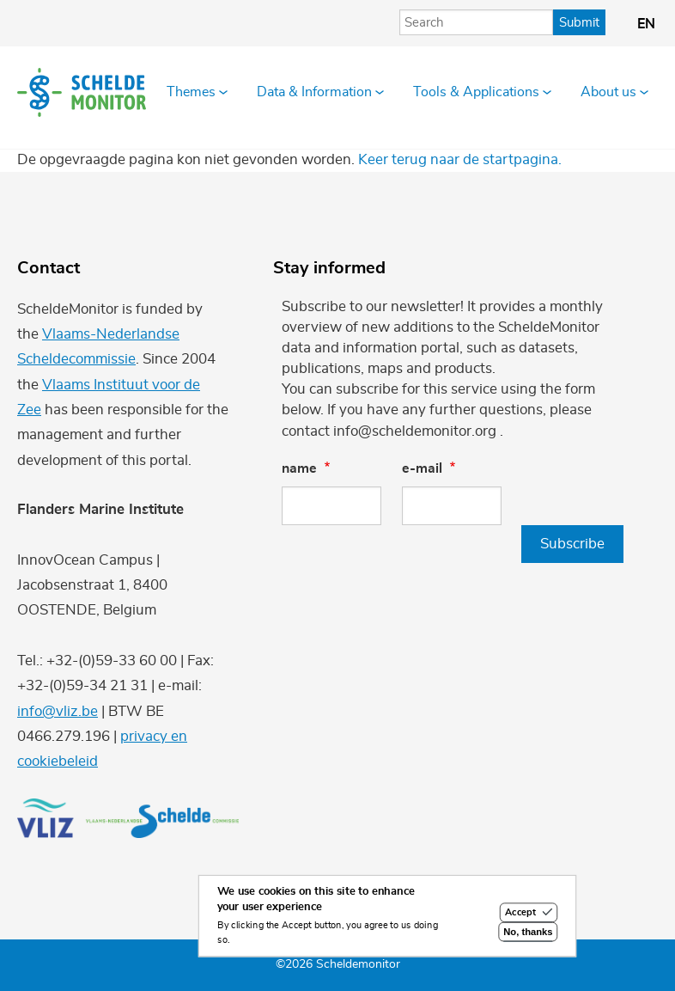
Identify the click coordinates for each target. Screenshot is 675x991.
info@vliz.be (57, 711)
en (646, 24)
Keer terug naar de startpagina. (460, 159)
